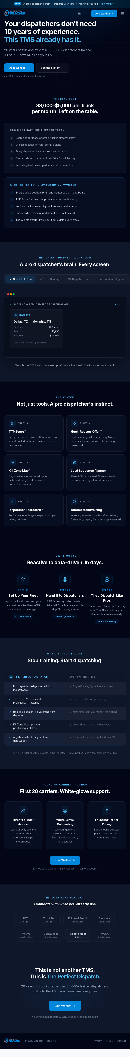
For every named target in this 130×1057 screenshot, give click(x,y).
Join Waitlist (108, 3)
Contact (121, 1040)
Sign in (82, 13)
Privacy (98, 1040)
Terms (109, 1040)
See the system (53, 69)
